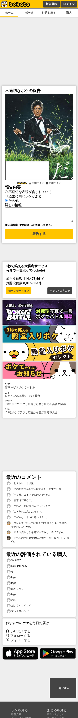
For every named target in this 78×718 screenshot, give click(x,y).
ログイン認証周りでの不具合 (39, 395)
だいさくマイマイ (19, 607)
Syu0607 (14, 562)
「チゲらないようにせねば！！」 (28, 519)
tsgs (11, 579)
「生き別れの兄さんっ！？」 (25, 513)
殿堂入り (16, 714)
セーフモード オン (18, 291)
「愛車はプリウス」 (20, 502)
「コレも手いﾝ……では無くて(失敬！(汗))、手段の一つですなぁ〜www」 (38, 526)
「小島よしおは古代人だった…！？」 (30, 507)
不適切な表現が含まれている (30, 191)
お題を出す (49, 13)
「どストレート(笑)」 (21, 485)
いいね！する (18, 632)
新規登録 (51, 4)
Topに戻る (63, 688)
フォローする (18, 637)
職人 (69, 13)
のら (11, 601)
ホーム (9, 13)
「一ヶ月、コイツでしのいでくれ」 (29, 496)
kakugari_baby (17, 567)
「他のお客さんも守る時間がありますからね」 (35, 490)
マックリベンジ (18, 613)
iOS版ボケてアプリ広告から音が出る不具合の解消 (39, 404)
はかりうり (15, 590)
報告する (39, 235)
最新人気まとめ (55, 714)
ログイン (69, 4)
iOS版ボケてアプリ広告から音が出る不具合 (39, 412)
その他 (14, 200)
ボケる (29, 13)
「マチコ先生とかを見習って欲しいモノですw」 (36, 534)
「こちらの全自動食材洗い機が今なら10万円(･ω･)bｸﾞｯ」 (38, 540)
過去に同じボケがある (25, 196)
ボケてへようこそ (60, 291)
